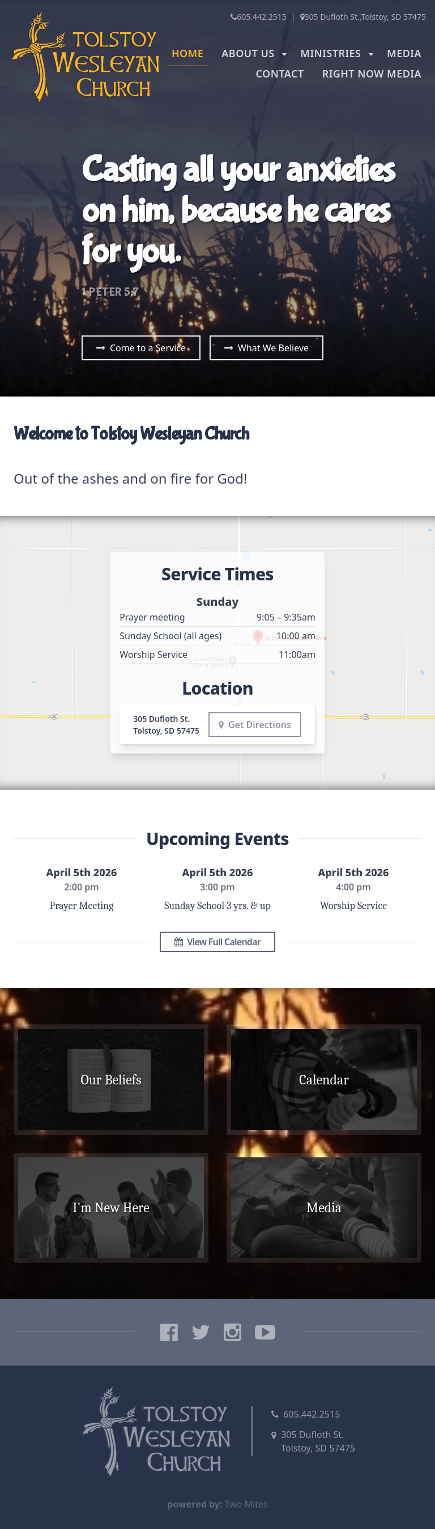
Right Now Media (371, 73)
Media (404, 53)
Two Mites (246, 1504)
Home (187, 53)
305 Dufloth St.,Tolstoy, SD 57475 (363, 16)
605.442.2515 (259, 16)
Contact (279, 73)
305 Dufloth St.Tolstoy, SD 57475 (318, 1441)
